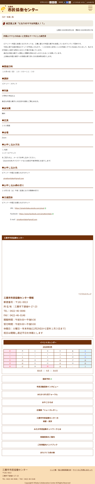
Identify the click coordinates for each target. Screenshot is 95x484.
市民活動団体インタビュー (47, 386)
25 (85, 363)
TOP (3, 17)
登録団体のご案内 (47, 437)
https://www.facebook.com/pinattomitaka (36, 213)
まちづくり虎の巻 (47, 452)
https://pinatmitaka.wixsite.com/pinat (30, 208)
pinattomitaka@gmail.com (13, 178)
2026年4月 (47, 346)
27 (22, 366)
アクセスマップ (85, 294)
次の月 (55, 370)
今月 (47, 370)
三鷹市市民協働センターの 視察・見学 (47, 420)
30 (60, 366)
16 (60, 360)
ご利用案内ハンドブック (47, 444)
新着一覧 (10, 17)
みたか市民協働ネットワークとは (47, 429)
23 (60, 363)
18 (85, 360)
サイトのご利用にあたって (83, 470)
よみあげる (90, 2)
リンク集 (53, 470)
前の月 (39, 370)
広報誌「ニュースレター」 (47, 410)
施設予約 (47, 379)
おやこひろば (47, 402)
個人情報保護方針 (64, 470)
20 (22, 363)
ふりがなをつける (79, 2)
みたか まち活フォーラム (47, 394)
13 (22, 360)
